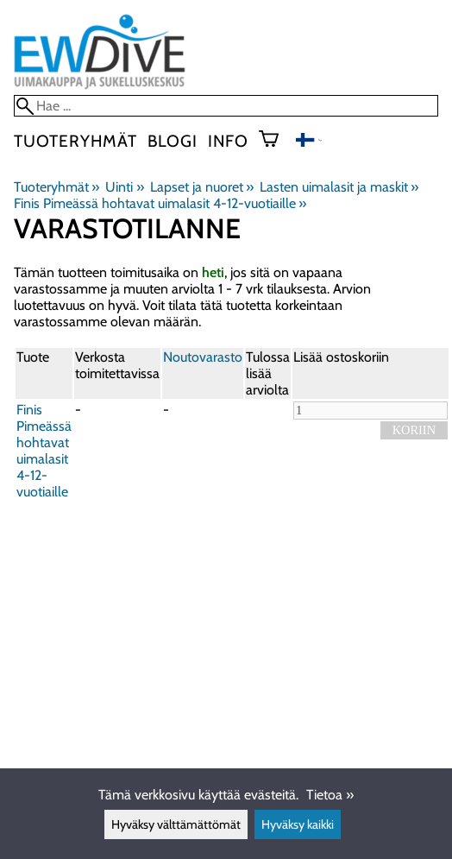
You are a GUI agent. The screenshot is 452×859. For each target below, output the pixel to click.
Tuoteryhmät (75, 140)
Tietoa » (330, 794)
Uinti (124, 187)
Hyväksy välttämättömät (176, 824)
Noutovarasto (202, 357)
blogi (173, 140)
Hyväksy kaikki (297, 824)
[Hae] (226, 106)
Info (228, 140)
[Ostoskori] (275, 140)
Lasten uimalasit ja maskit (339, 187)
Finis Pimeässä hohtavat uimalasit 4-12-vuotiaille (160, 203)
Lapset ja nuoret (202, 187)
